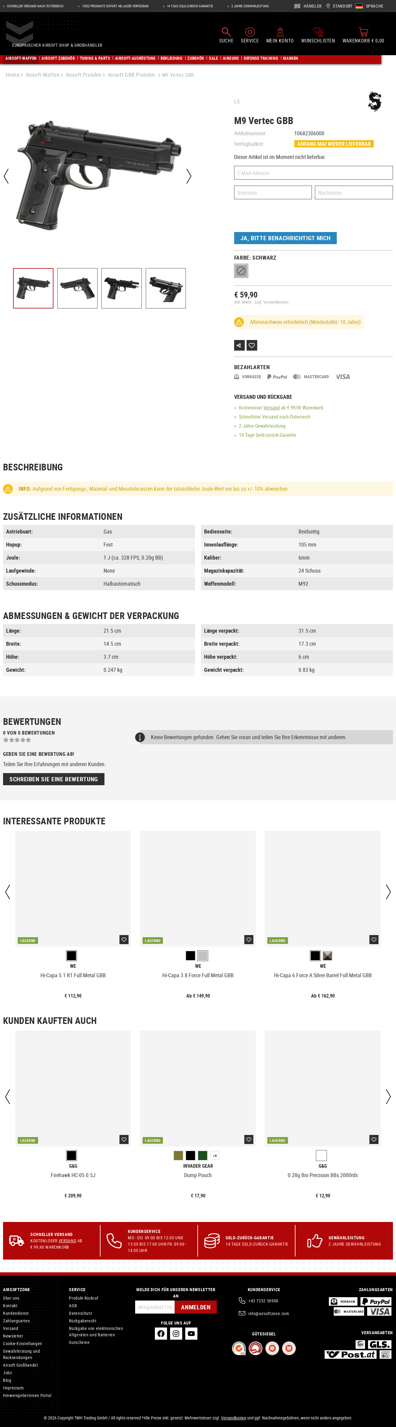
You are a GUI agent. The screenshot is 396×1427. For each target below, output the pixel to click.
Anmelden (195, 1307)
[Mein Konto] (280, 36)
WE (73, 966)
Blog (7, 1380)
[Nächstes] (189, 176)
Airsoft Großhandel (20, 1365)
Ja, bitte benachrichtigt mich (286, 238)
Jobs (7, 1372)
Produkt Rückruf (83, 1298)
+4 (215, 1155)
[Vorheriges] (6, 176)
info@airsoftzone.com (268, 1313)
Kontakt (10, 1305)
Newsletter (13, 1336)
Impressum (13, 1388)
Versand (272, 407)
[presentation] (280, 217)
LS (237, 101)
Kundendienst (16, 1313)
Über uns (11, 1298)
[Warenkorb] (363, 36)
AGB (73, 1305)
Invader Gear (198, 1166)
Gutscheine (79, 1342)
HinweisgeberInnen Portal (27, 1395)
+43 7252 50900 (263, 1301)
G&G (73, 1166)
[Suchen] (226, 36)
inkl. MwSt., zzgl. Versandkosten (261, 302)
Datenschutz (80, 1313)
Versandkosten (233, 1418)
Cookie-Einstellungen (22, 1343)
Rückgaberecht (82, 1321)
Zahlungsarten (16, 1321)
